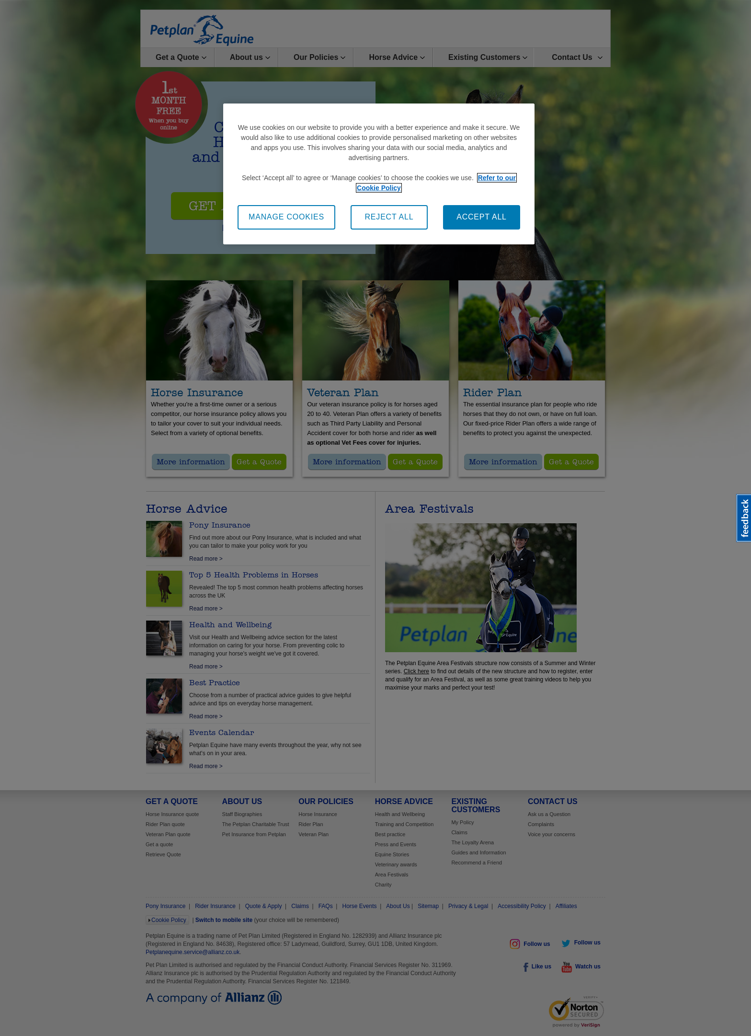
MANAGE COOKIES (286, 217)
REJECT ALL (389, 217)
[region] (379, 174)
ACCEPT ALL (481, 217)
